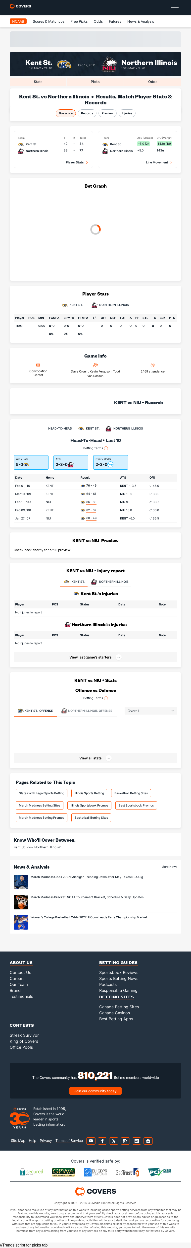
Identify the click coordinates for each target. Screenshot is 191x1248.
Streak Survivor (24, 1035)
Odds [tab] (152, 81)
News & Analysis (140, 21)
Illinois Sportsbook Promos (89, 805)
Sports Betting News (118, 978)
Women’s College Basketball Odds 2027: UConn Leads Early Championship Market (89, 917)
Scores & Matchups (48, 21)
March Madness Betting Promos (41, 817)
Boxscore (66, 113)
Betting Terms (95, 448)
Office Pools (21, 1047)
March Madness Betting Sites (39, 805)
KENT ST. (74, 582)
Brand (15, 990)
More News (169, 867)
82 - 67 (91, 510)
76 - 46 (91, 485)
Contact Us (20, 972)
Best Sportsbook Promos (136, 805)
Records (87, 113)
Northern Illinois (149, 62)
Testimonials (21, 996)
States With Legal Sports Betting (41, 793)
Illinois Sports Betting (89, 793)
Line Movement (157, 162)
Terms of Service (69, 1140)
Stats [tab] (38, 81)
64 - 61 (91, 494)
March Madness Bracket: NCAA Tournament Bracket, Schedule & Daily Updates (87, 897)
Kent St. (38, 62)
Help (32, 1140)
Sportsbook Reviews (118, 972)
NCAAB (18, 21)
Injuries (127, 113)
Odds (98, 21)
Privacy (46, 1140)
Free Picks (79, 21)
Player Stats (75, 162)
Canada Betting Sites (119, 1006)
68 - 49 (91, 518)
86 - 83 (91, 502)
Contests (22, 1025)
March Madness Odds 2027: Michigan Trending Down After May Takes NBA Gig (87, 877)
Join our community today (95, 1091)
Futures (115, 21)
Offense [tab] (35, 711)
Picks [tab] (95, 81)
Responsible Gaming (118, 990)
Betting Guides (118, 962)
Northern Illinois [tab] (110, 305)
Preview (107, 113)
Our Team (19, 984)
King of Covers (24, 1041)
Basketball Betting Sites (131, 793)
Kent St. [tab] (72, 305)
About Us (21, 962)
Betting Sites (116, 997)
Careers (17, 978)
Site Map (18, 1140)
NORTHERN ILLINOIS (109, 582)
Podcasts (108, 984)
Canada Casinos (114, 1012)
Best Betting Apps (116, 1018)
